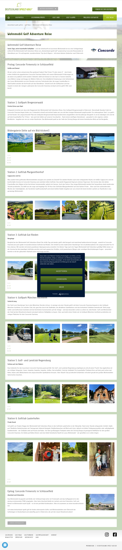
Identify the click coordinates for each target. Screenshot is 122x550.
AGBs (37, 537)
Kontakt (54, 535)
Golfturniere (28, 535)
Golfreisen (8, 535)
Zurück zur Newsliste (17, 523)
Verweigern (61, 279)
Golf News (110, 17)
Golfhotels (19, 17)
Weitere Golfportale (46, 9)
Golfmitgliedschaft (42, 535)
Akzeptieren (61, 271)
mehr (61, 287)
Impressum (18, 537)
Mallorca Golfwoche (90, 17)
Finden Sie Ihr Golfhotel (104, 9)
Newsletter (9, 537)
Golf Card (56, 17)
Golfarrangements (38, 17)
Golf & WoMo (70, 17)
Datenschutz (29, 537)
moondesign (90, 546)
